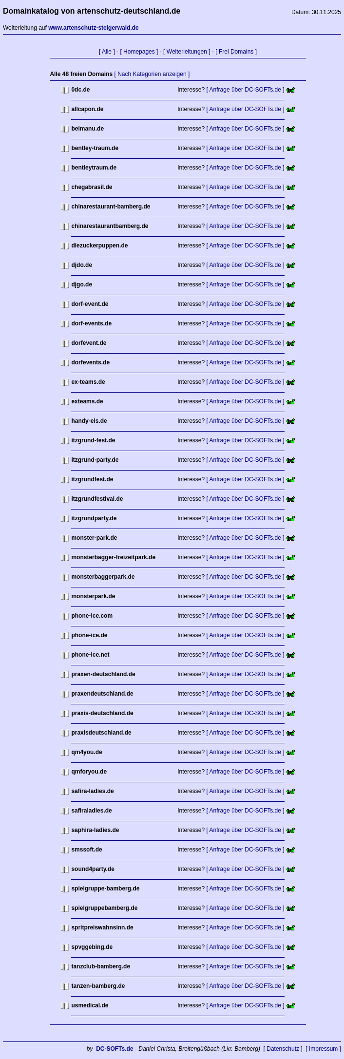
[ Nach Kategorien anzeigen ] (152, 74)
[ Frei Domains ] (236, 51)
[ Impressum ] (323, 1048)
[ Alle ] (107, 51)
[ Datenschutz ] (283, 1048)
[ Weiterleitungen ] (186, 51)
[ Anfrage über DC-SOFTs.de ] (246, 89)
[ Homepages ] (139, 51)
